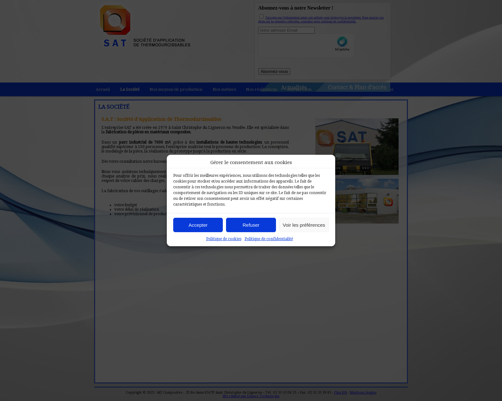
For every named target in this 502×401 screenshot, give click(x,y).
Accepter (198, 225)
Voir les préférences (304, 225)
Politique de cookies (223, 239)
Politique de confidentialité (269, 239)
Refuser (251, 225)
